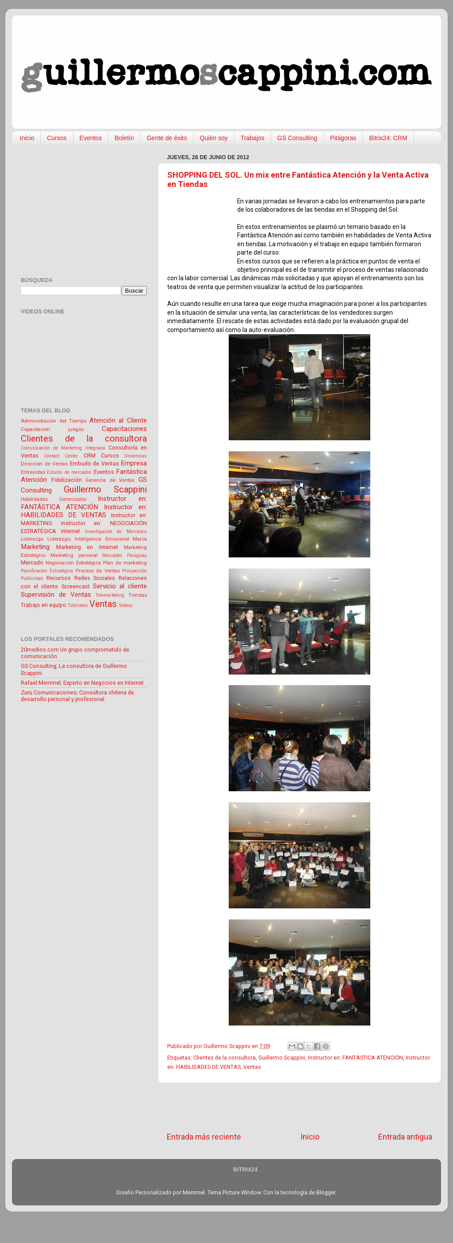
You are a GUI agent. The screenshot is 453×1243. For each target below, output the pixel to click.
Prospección (134, 570)
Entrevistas (33, 472)
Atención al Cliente (118, 420)
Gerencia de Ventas (109, 480)
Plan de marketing (125, 563)
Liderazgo (32, 539)
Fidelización (66, 480)
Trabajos (253, 137)
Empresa (134, 463)
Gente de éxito (167, 137)
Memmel (194, 1192)
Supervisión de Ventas (56, 595)
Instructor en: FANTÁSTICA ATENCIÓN (355, 1057)
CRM (90, 455)
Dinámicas (135, 456)
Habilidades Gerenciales (53, 499)
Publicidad (32, 578)
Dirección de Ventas (44, 464)
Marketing (35, 547)
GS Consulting (297, 137)
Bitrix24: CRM (388, 137)
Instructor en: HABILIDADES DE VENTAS (84, 511)
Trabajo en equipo (43, 605)
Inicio (27, 137)
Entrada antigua (405, 1136)
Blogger (325, 1192)
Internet (70, 531)
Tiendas (137, 595)
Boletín (124, 137)
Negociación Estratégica (73, 563)
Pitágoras (343, 137)
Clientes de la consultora (224, 1057)
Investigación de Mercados (116, 531)
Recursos (58, 578)
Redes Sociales (94, 578)
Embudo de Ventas (94, 463)
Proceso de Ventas (98, 571)
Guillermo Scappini (281, 1057)
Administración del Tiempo (53, 421)
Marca (140, 539)
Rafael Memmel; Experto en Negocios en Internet (82, 682)
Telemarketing (110, 595)
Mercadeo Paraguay (124, 555)
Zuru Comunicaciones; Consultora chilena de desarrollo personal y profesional (77, 695)
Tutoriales (78, 605)
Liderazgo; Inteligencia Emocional (88, 539)
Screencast (75, 586)
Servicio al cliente (120, 586)
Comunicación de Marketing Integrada (63, 448)
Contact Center (61, 456)
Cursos (56, 137)
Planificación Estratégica (47, 570)
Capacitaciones (124, 429)
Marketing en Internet (87, 547)
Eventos (91, 137)
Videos (126, 605)
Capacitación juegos (52, 429)
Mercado (32, 562)
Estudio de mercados (69, 472)
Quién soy (214, 137)
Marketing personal (74, 555)
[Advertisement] (299, 1107)
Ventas (252, 1067)
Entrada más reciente (204, 1136)
